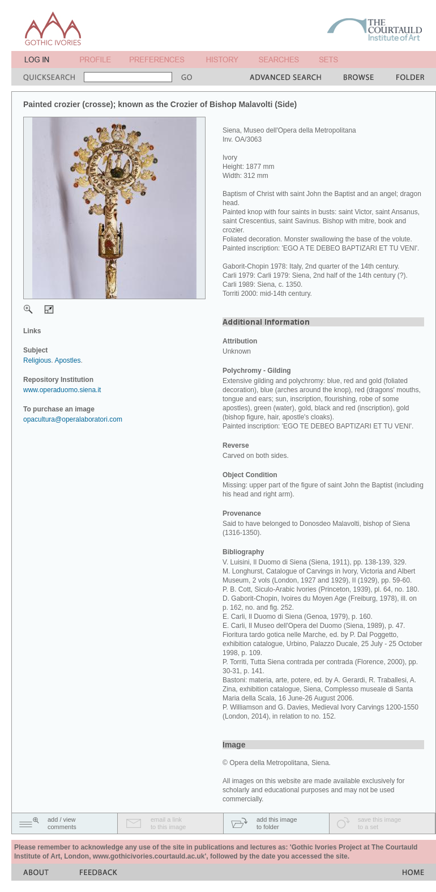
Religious (37, 360)
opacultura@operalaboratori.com (72, 419)
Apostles (67, 360)
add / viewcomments (62, 823)
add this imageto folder (277, 823)
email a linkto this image (168, 823)
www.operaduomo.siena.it (62, 390)
